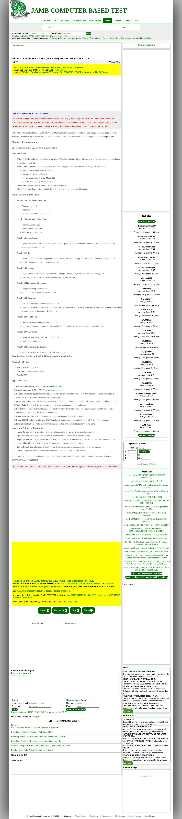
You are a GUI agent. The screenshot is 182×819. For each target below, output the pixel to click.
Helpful (44, 610)
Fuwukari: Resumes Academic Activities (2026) (32, 736)
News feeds (82, 38)
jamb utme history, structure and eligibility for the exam (146, 548)
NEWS (108, 21)
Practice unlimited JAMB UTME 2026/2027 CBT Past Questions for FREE (53, 580)
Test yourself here (129, 38)
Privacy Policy (80, 816)
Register (54, 38)
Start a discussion (111, 38)
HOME (47, 21)
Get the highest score (146, 221)
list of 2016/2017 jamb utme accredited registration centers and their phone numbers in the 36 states (146, 556)
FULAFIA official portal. (52, 386)
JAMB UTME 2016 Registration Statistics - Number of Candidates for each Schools (146, 543)
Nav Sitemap (120, 816)
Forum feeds (95, 38)
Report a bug (106, 816)
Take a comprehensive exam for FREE (146, 573)
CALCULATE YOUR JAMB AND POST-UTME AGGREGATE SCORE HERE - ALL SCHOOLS (146, 568)
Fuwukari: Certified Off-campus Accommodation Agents (36, 746)
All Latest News (145, 38)
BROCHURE (95, 21)
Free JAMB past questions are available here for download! (146, 514)
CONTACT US (131, 21)
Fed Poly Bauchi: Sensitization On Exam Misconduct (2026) (38, 741)
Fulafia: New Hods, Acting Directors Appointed (32, 755)
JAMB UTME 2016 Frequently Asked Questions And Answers (146, 520)
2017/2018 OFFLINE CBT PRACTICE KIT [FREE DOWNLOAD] (146, 476)
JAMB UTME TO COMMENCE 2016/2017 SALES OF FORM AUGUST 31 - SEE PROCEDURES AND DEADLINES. (146, 562)
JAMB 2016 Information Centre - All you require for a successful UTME (146, 508)
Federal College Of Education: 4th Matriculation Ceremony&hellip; (40, 750)
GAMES (117, 21)
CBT (56, 21)
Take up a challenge (146, 435)
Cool (75, 610)
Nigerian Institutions (146, 45)
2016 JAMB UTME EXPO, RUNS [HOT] (146, 497)
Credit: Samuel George (146, 464)
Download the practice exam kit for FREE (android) (147, 577)
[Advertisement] (72, 50)
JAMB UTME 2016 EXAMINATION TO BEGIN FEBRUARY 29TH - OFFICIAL (146, 501)
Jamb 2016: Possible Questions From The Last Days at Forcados (146, 492)
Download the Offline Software (84, 583)
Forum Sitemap (135, 816)
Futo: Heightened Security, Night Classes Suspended (35, 732)
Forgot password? (67, 38)
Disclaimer (94, 816)
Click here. (60, 70)
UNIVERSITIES (79, 21)
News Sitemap (149, 816)
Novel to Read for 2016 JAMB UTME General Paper (146, 538)
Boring (88, 610)
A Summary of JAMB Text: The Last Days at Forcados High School (146, 486)
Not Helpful (60, 610)
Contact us (72, 602)
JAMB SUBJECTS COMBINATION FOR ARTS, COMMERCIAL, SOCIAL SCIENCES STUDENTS (146, 529)
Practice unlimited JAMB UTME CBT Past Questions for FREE (40, 36)
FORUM (65, 21)
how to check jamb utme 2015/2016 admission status (146, 551)
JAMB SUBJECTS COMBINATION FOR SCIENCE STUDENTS (146, 525)
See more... (127, 711)
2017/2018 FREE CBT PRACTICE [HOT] (146, 481)
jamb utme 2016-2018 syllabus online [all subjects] (146, 534)
